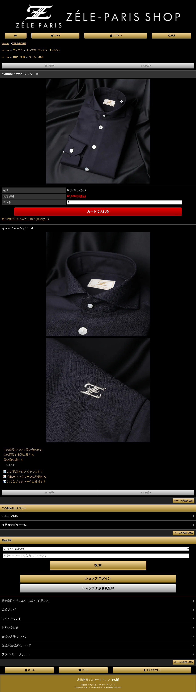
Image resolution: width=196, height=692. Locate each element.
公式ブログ (9, 609)
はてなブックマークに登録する (26, 481)
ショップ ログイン (98, 578)
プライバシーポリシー (15, 654)
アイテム (18, 50)
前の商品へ (50, 65)
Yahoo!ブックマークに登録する (26, 476)
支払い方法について (14, 636)
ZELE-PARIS (19, 43)
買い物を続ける (13, 459)
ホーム (5, 43)
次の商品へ (146, 65)
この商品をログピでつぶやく (25, 471)
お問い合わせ (10, 627)
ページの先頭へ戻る (183, 500)
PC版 (115, 679)
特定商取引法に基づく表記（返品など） (27, 600)
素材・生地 (19, 57)
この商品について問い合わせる (22, 449)
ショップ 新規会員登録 (98, 588)
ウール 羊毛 (36, 57)
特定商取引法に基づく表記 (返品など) (25, 219)
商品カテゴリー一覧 (14, 524)
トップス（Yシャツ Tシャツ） (43, 50)
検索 (171, 35)
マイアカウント (11, 618)
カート (55, 35)
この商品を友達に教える (18, 454)
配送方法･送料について (16, 645)
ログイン (115, 35)
